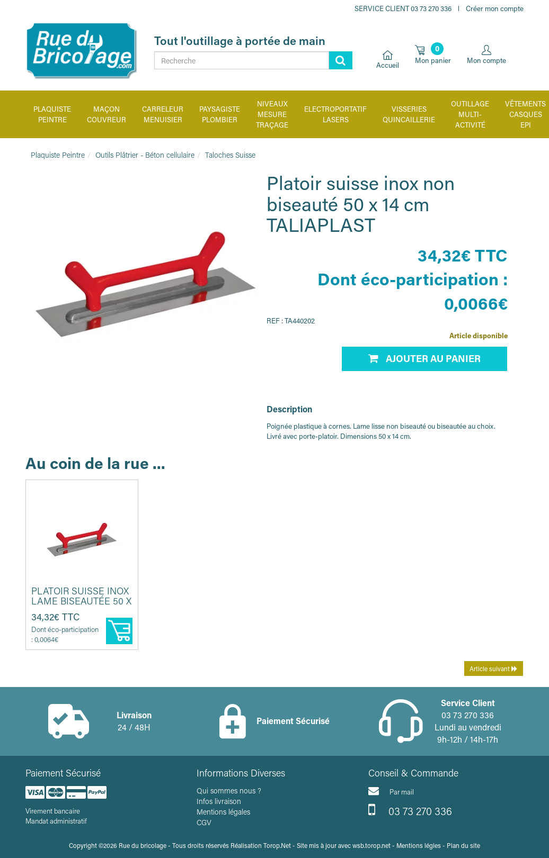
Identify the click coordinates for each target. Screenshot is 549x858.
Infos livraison (219, 801)
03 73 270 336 (410, 810)
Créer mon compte (495, 8)
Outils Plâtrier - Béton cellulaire (144, 155)
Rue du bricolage (142, 845)
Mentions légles (418, 845)
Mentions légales (223, 812)
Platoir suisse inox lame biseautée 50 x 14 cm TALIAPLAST (81, 601)
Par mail (391, 790)
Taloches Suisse (230, 155)
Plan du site (463, 845)
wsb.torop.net (371, 845)
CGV (204, 822)
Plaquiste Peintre (58, 155)
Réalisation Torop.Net (261, 845)
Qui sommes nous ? (229, 790)
